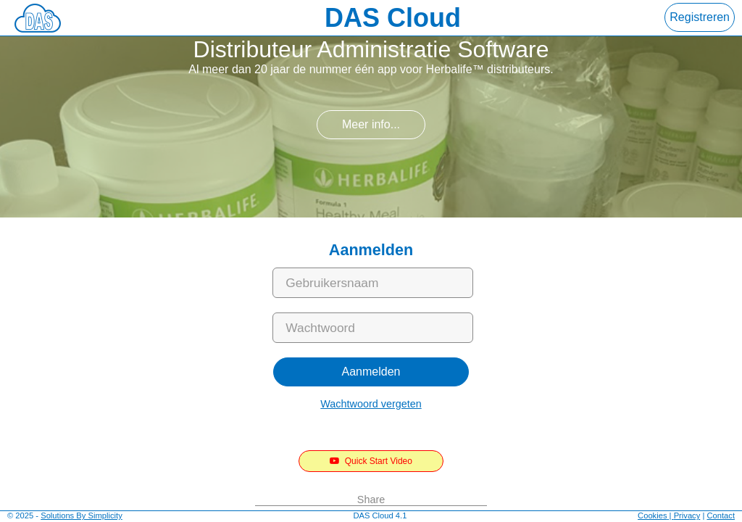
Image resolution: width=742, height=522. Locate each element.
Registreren (700, 17)
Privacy (687, 515)
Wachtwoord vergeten (370, 404)
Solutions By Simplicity (81, 515)
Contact (720, 515)
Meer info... (371, 124)
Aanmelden (371, 371)
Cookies (652, 515)
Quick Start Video (371, 461)
